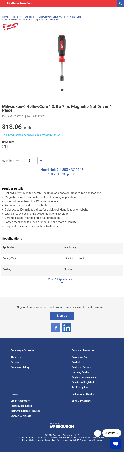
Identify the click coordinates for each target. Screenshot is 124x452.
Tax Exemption (80, 387)
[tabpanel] (62, 58)
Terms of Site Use (27, 437)
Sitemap (98, 440)
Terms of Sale (42, 437)
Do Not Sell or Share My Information (39, 440)
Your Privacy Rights (66, 440)
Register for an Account (84, 377)
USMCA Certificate (21, 415)
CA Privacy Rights (84, 440)
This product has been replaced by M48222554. (31, 135)
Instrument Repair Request (25, 410)
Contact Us (78, 362)
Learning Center (80, 372)
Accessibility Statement (61, 437)
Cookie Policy (98, 437)
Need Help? (49, 170)
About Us (16, 357)
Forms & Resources (21, 405)
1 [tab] (62, 90)
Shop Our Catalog (81, 400)
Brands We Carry (81, 357)
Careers (15, 362)
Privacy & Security (82, 437)
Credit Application (20, 400)
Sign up (62, 315)
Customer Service (81, 367)
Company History (20, 367)
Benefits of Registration (84, 382)
